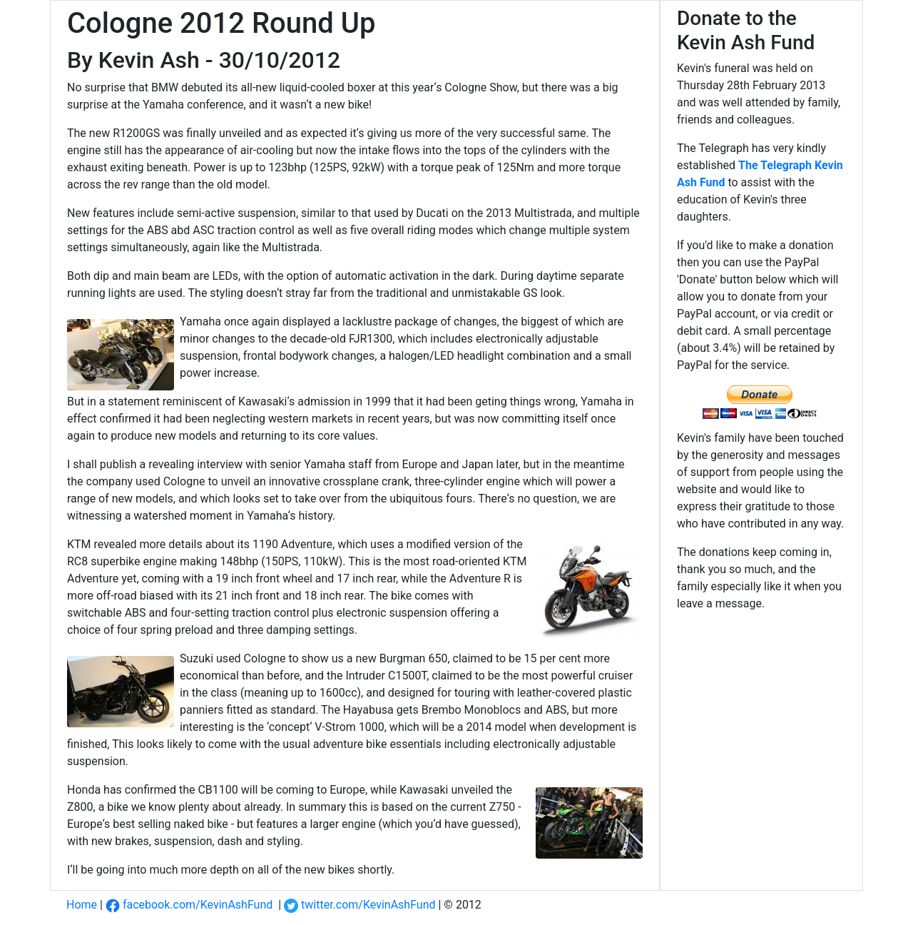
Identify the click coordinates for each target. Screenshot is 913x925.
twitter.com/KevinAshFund (359, 904)
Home (81, 904)
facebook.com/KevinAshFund (189, 904)
